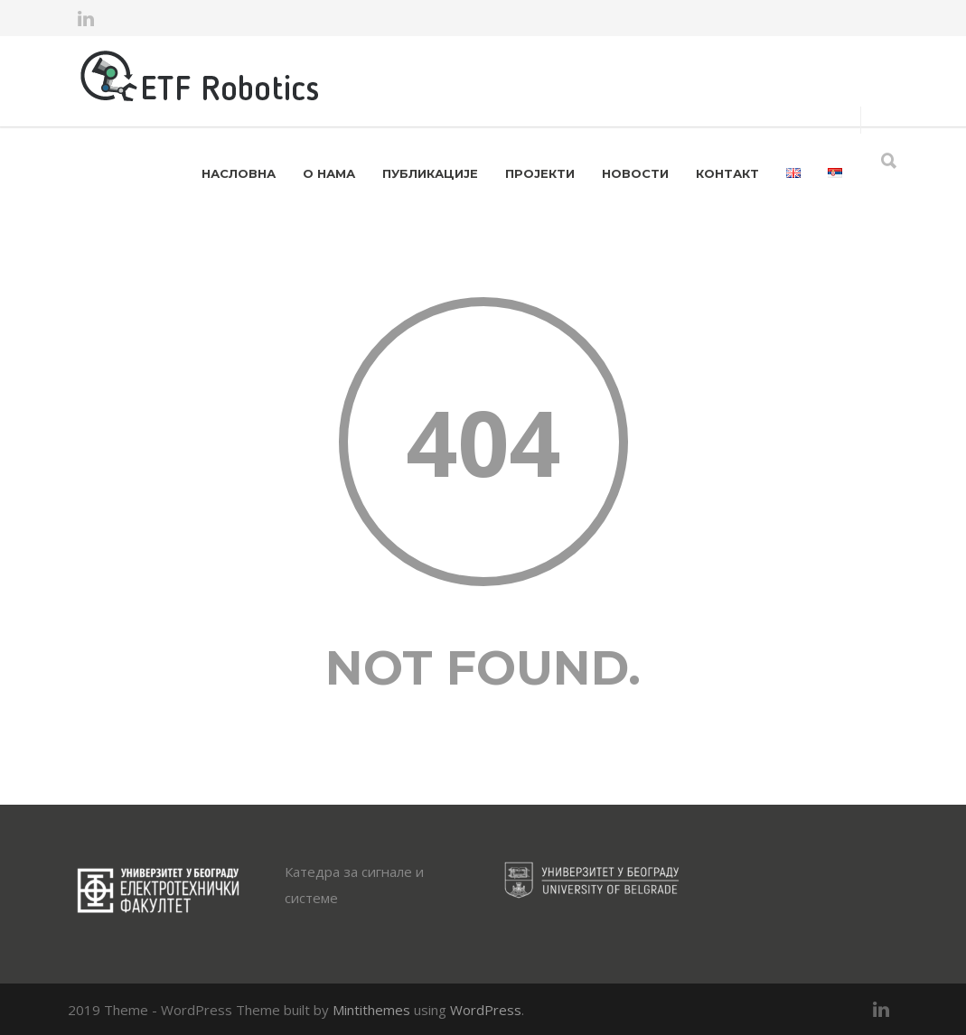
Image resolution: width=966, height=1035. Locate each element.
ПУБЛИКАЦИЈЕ (430, 173)
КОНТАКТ (727, 173)
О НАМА (329, 173)
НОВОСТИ (635, 173)
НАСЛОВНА (239, 173)
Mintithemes (371, 1010)
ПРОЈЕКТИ (540, 173)
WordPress (485, 1010)
